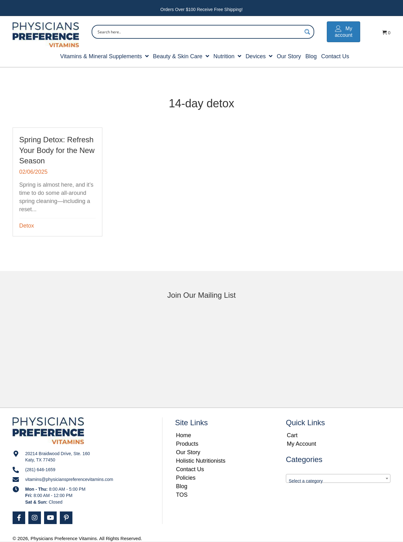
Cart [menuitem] (292, 435)
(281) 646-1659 (40, 469)
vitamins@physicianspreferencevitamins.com (69, 479)
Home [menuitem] (183, 435)
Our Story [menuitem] (188, 452)
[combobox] (338, 478)
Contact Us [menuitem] (190, 469)
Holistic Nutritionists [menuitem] (200, 461)
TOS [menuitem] (182, 495)
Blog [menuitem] (181, 486)
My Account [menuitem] (301, 444)
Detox (26, 226)
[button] (19, 517)
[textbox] (338, 481)
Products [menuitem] (187, 444)
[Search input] (199, 32)
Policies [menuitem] (186, 478)
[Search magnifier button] (307, 31)
